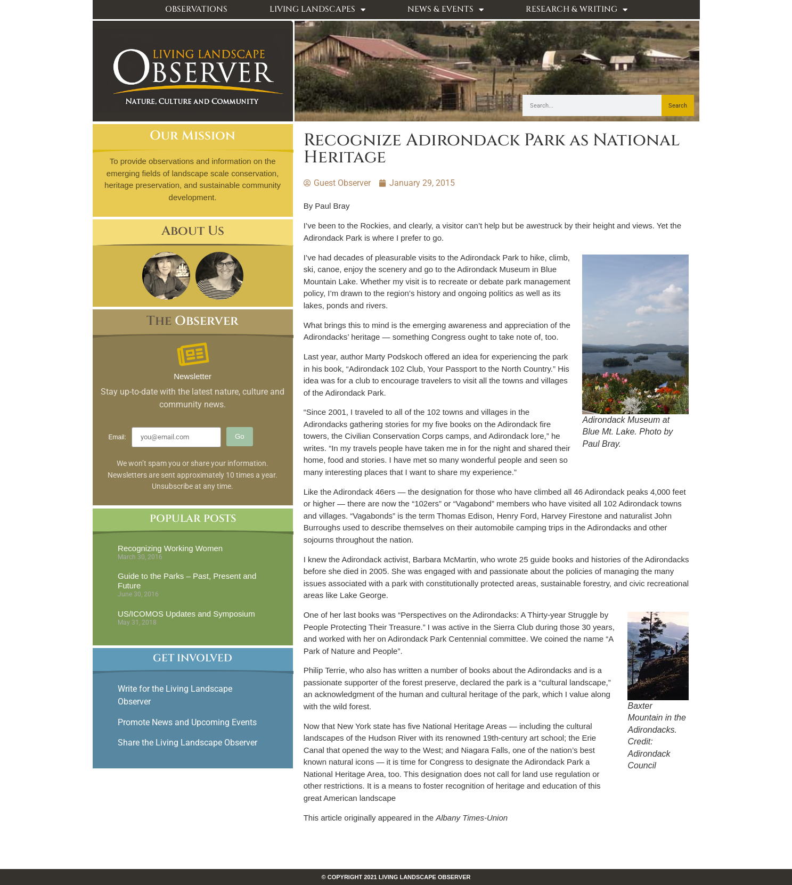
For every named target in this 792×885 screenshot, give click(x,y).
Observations (196, 9)
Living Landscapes (317, 10)
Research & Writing (576, 10)
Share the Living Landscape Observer (188, 743)
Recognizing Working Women (170, 548)
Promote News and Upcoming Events (187, 722)
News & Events (445, 10)
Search (677, 105)
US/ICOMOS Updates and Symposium (186, 613)
